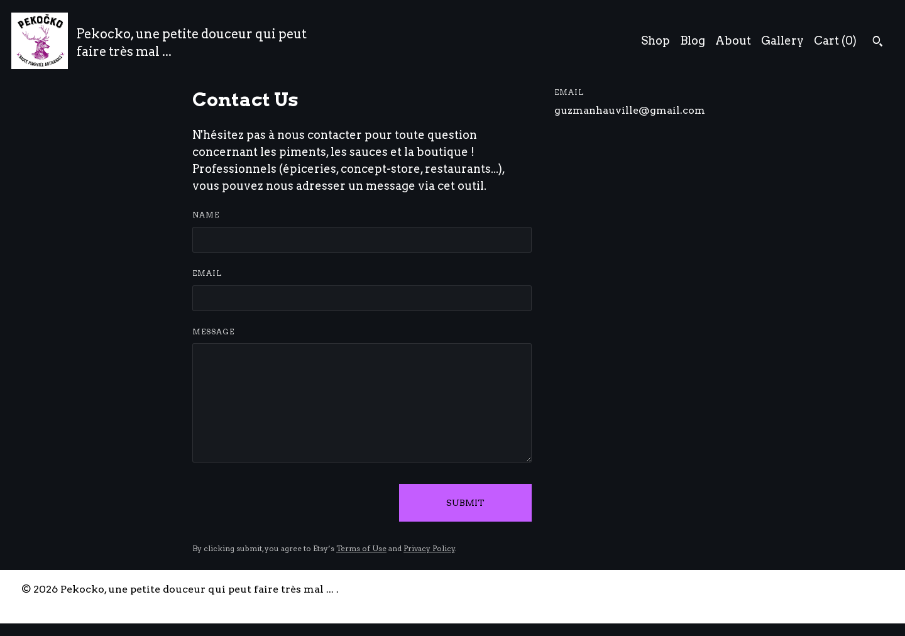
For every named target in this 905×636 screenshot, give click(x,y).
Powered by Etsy (63, 604)
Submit (465, 503)
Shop (655, 40)
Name (205, 214)
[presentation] (287, 502)
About (733, 40)
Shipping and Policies (775, 589)
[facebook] (857, 590)
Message (213, 331)
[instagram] (879, 590)
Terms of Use (361, 548)
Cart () (835, 40)
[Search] (877, 43)
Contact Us (679, 589)
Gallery (782, 40)
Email (207, 273)
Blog (692, 40)
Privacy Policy (429, 548)
